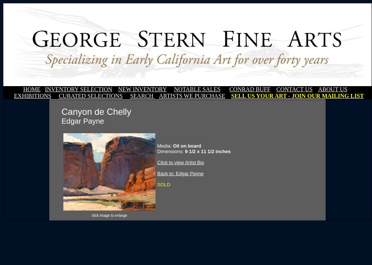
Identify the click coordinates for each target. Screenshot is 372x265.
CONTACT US (294, 89)
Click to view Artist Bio (180, 162)
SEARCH (142, 96)
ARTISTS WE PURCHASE (192, 96)
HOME (32, 89)
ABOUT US (332, 89)
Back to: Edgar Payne (180, 173)
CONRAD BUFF (250, 89)
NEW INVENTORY (142, 89)
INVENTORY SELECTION (78, 89)
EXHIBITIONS (32, 96)
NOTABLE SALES (197, 89)
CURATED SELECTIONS (91, 96)
